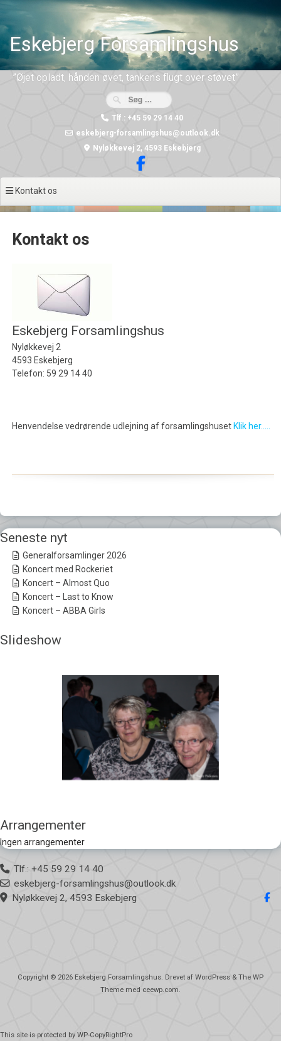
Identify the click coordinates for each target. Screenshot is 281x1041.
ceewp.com (160, 990)
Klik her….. (251, 426)
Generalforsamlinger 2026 (75, 555)
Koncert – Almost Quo (66, 583)
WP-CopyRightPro (104, 1035)
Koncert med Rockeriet (68, 569)
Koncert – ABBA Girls (64, 611)
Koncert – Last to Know (68, 597)
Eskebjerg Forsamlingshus (124, 44)
